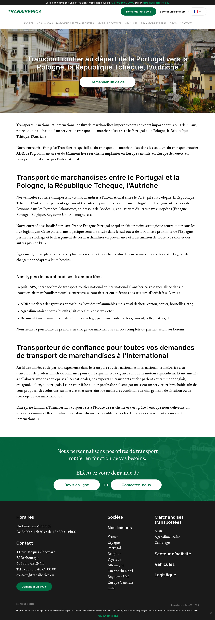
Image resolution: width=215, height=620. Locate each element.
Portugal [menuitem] (114, 548)
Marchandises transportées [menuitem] (75, 23)
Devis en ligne (76, 485)
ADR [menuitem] (158, 531)
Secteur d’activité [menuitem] (109, 23)
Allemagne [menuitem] (116, 565)
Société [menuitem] (28, 23)
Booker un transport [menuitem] (172, 11)
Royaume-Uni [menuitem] (118, 577)
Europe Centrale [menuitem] (120, 583)
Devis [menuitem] (173, 23)
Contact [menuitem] (186, 23)
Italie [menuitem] (112, 588)
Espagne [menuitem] (114, 543)
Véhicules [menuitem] (131, 23)
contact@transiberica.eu (155, 2)
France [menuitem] (113, 537)
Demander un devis (108, 82)
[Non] (210, 613)
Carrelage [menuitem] (162, 543)
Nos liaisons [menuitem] (45, 23)
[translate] (197, 11)
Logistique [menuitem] (165, 574)
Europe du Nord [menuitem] (120, 571)
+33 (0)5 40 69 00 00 (122, 2)
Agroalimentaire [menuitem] (167, 537)
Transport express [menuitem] (154, 23)
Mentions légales (25, 603)
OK (100, 616)
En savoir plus (110, 616)
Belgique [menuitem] (114, 554)
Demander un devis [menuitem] (138, 11)
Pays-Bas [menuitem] (114, 560)
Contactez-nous (136, 485)
